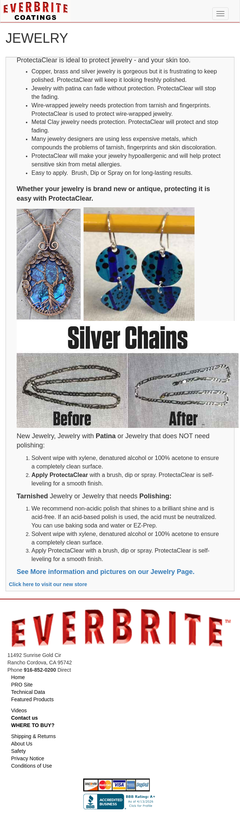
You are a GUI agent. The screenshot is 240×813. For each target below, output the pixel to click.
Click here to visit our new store (48, 584)
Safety (18, 751)
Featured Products (32, 699)
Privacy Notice (27, 758)
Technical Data (28, 692)
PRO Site (22, 685)
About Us (22, 744)
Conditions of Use (31, 766)
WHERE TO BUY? (32, 725)
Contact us (24, 718)
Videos (19, 710)
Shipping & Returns (33, 736)
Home (18, 677)
